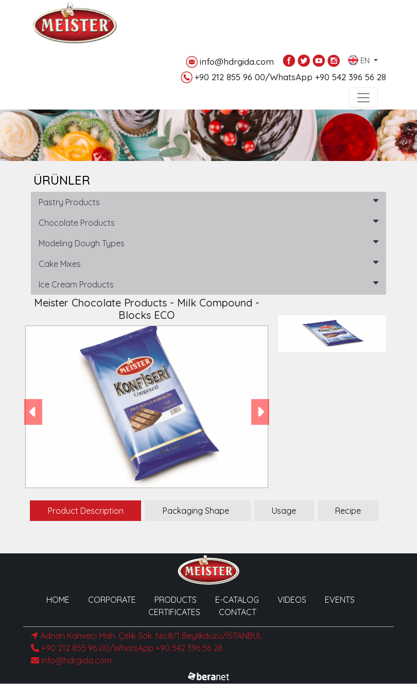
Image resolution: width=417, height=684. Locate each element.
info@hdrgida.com (230, 62)
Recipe (348, 511)
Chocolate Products (208, 222)
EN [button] (360, 58)
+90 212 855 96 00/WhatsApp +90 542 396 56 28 (283, 77)
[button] (33, 412)
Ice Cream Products (208, 284)
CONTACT (237, 612)
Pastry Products (208, 201)
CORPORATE (112, 600)
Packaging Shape (196, 511)
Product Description (86, 511)
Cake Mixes (208, 263)
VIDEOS (291, 600)
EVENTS (340, 600)
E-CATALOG (237, 600)
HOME (58, 600)
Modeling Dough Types (208, 242)
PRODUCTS (175, 600)
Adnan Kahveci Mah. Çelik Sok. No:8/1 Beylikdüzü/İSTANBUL (146, 636)
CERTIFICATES (174, 612)
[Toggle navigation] (363, 97)
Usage (284, 511)
